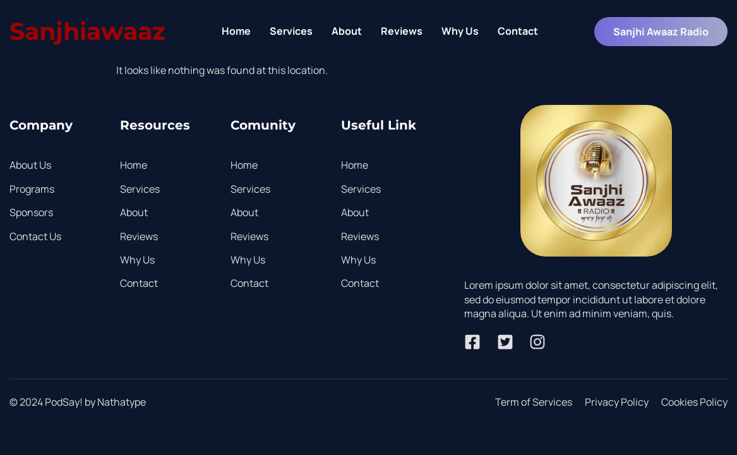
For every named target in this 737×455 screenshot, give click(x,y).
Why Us (460, 31)
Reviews (401, 31)
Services (291, 31)
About (347, 31)
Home (236, 31)
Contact (518, 31)
